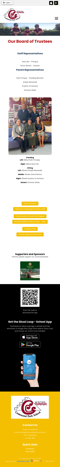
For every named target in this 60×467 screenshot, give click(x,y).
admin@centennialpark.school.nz (32, 432)
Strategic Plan (30, 229)
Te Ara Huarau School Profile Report (30, 216)
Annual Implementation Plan (30, 234)
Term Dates (30, 451)
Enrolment (30, 449)
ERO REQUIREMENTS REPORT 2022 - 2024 (30, 222)
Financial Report (30, 203)
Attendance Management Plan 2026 (30, 209)
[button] (7, 2)
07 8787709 (33, 430)
